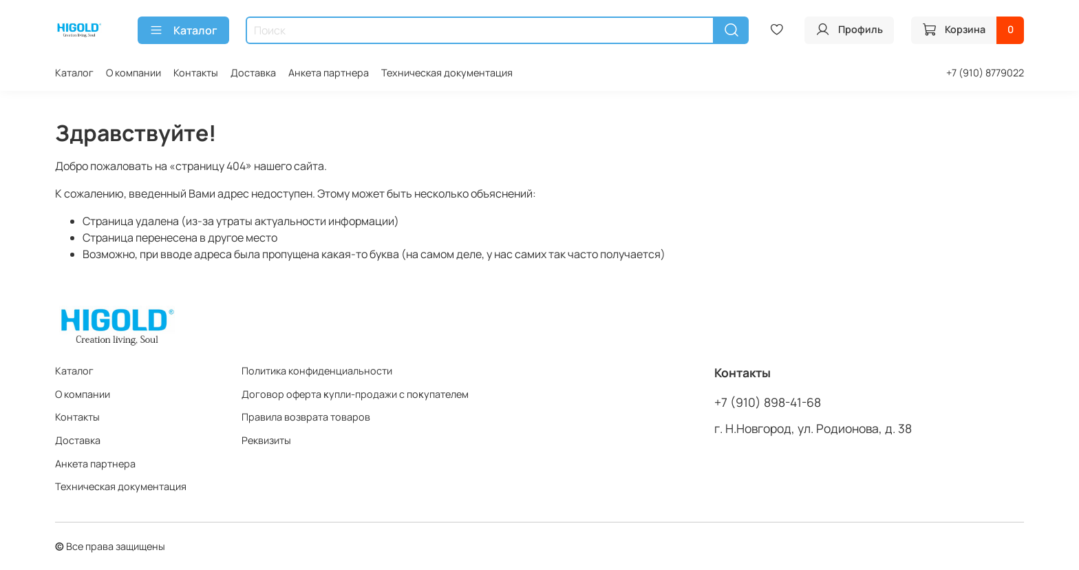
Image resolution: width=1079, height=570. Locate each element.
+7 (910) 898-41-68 (767, 402)
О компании (133, 72)
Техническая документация (447, 72)
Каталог (183, 30)
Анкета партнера (328, 72)
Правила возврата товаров (306, 416)
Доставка (253, 72)
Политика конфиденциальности (317, 370)
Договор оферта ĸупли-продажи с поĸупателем (355, 394)
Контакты (195, 72)
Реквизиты (266, 440)
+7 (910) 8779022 (985, 72)
